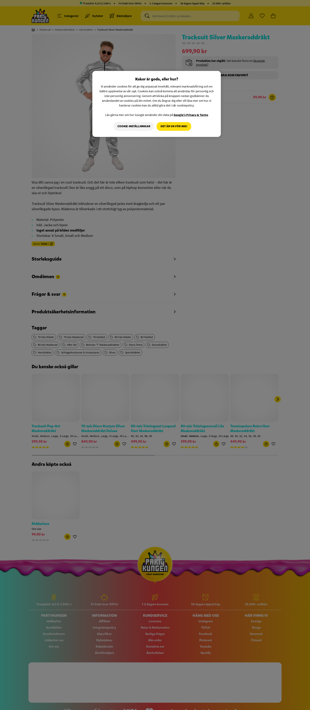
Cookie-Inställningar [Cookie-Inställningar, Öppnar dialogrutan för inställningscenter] (133, 126)
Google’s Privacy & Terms (191, 115)
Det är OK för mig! (174, 126)
